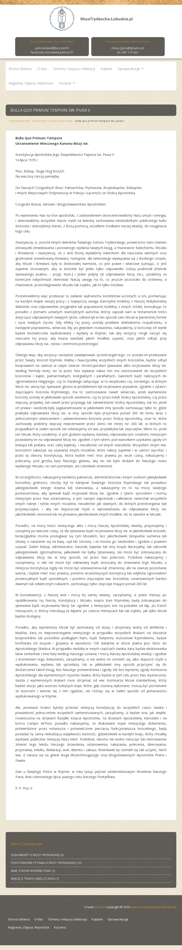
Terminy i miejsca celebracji (74, 68)
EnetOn (100, 907)
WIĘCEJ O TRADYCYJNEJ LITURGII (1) (35, 878)
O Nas (42, 68)
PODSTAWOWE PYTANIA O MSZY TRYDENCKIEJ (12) (46, 863)
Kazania (65, 83)
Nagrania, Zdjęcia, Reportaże (31, 83)
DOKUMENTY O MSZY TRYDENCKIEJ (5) (37, 855)
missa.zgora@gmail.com (127, 48)
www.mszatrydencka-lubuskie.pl (153, 907)
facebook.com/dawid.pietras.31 (52, 52)
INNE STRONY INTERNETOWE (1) (33, 871)
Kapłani (106, 68)
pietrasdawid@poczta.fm (52, 48)
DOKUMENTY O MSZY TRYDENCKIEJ (52, 121)
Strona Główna (20, 68)
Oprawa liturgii (129, 68)
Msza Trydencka (19, 121)
